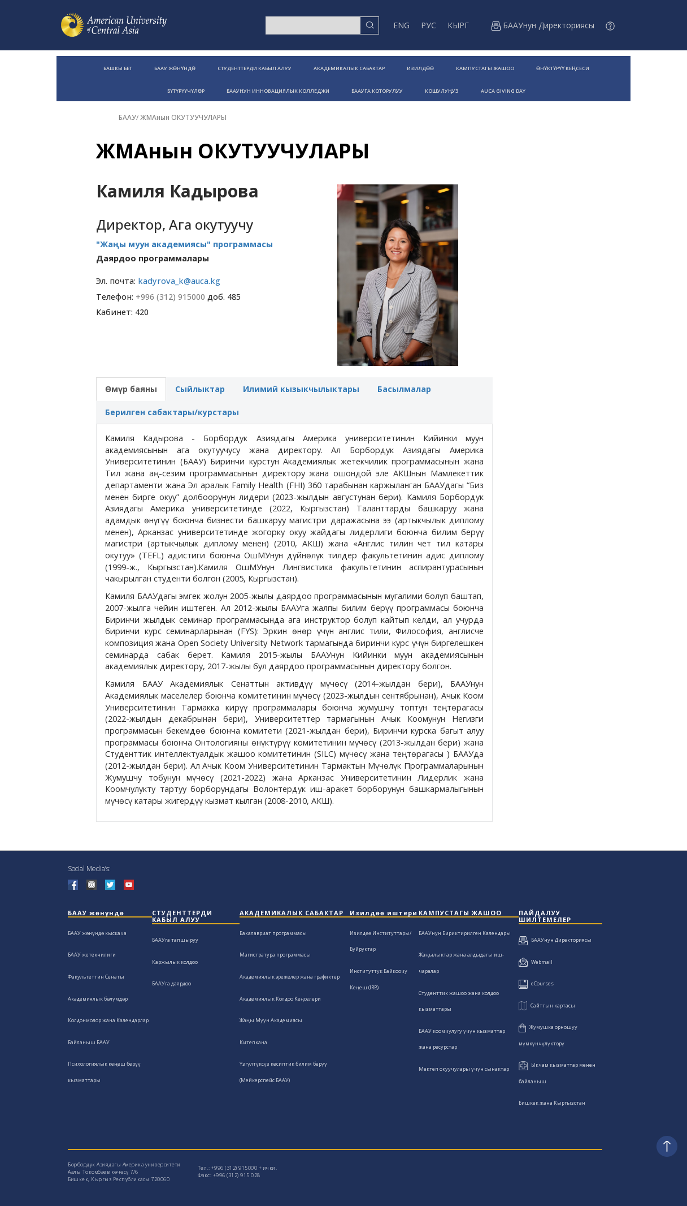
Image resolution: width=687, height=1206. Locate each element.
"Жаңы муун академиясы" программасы (184, 244)
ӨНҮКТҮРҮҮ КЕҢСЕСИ (562, 68)
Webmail (536, 962)
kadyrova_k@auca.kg (179, 280)
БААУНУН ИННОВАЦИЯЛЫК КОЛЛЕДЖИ (278, 90)
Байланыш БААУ (89, 1042)
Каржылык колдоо (175, 962)
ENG (401, 25)
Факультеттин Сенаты (96, 976)
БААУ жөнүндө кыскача (97, 933)
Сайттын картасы (547, 1005)
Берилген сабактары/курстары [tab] (172, 412)
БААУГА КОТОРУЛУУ (377, 90)
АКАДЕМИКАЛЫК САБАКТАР (349, 68)
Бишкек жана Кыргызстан (552, 1102)
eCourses (536, 983)
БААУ (127, 117)
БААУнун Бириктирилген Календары (465, 933)
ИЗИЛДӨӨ (420, 68)
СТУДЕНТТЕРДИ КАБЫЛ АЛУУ (255, 68)
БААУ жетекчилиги (92, 954)
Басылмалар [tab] (404, 389)
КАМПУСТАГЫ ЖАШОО (485, 68)
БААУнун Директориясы (555, 940)
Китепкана (253, 1042)
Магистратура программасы (275, 954)
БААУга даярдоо (171, 983)
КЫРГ (458, 25)
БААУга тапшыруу (175, 940)
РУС (428, 25)
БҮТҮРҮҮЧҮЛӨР (186, 90)
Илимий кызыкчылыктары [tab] (301, 389)
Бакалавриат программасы (273, 933)
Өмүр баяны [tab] (131, 389)
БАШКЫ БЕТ (117, 68)
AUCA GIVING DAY (503, 90)
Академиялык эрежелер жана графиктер (290, 976)
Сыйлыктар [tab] (200, 389)
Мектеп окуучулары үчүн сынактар (464, 1069)
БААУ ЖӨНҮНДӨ (174, 68)
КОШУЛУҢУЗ (442, 90)
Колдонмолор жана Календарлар (108, 1020)
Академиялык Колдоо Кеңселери (280, 998)
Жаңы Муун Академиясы (271, 1020)
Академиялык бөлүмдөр (98, 998)
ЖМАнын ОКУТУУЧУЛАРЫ (183, 117)
